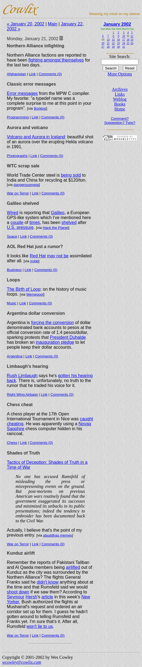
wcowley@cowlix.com (21, 662)
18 (128, 39)
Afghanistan (16, 74)
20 (103, 43)
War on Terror (18, 193)
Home (119, 109)
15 (113, 39)
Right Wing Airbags (22, 394)
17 (123, 39)
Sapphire (15, 428)
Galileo (57, 212)
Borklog (40, 108)
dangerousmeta (26, 185)
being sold (71, 175)
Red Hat (38, 256)
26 (132, 43)
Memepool (34, 294)
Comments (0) (50, 74)
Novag (85, 423)
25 (128, 43)
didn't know (48, 582)
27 (103, 46)
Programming (18, 117)
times (34, 222)
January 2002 (117, 24)
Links (120, 94)
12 (132, 35)
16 (118, 39)
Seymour (15, 597)
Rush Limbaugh (22, 375)
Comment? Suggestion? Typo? (119, 120)
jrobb (34, 261)
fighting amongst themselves (56, 60)
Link (32, 74)
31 (123, 46)
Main (52, 24)
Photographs (17, 156)
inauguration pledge (55, 342)
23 (118, 43)
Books (119, 104)
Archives (120, 89)
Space (12, 236)
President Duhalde (68, 337)
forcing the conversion (52, 322)
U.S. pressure (20, 227)
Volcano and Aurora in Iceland (36, 137)
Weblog (119, 99)
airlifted (73, 567)
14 (108, 39)
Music (11, 303)
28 (108, 46)
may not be (58, 256)
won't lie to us (39, 626)
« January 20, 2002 (25, 24)
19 (132, 39)
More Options (120, 74)
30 (118, 46)
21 (108, 43)
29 (113, 46)
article (47, 597)
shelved (68, 222)
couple (16, 222)
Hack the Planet (55, 228)
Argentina (14, 356)
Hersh (31, 597)
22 (113, 43)
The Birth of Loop (23, 289)
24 (123, 43)
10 (123, 35)
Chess (12, 443)
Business (14, 270)
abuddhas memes (57, 535)
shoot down (18, 592)
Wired (12, 212)
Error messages (22, 93)
